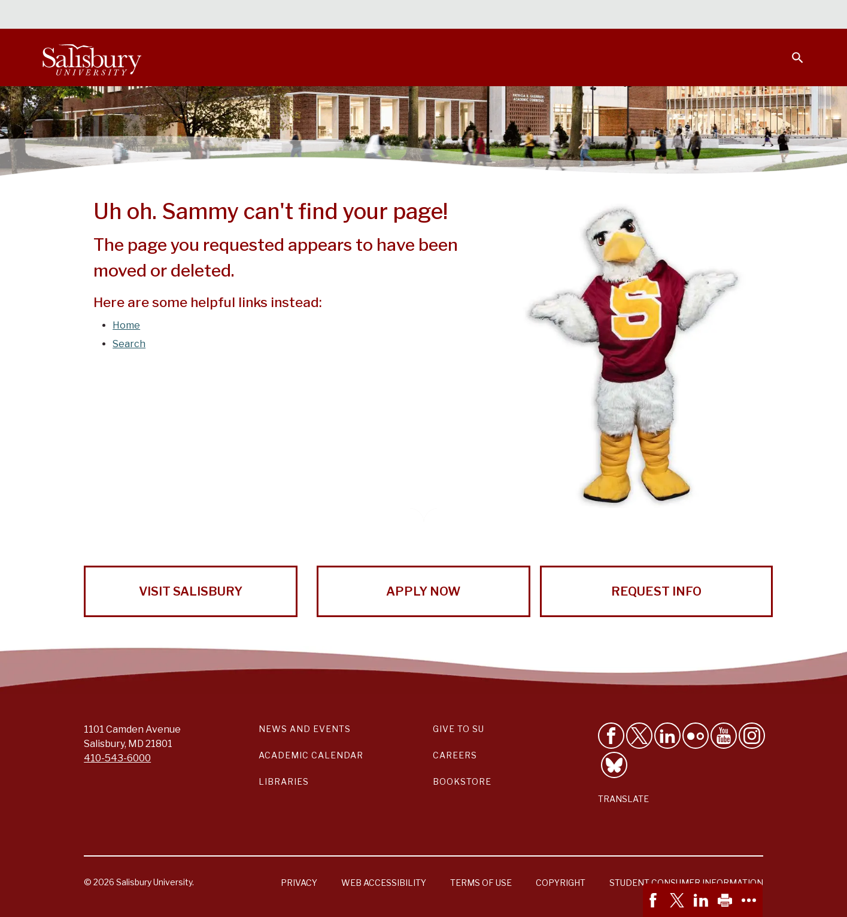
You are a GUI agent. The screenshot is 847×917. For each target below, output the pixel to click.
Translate (623, 799)
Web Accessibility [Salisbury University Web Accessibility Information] (383, 882)
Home (126, 325)
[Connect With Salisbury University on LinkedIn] (667, 735)
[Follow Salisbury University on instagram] (752, 735)
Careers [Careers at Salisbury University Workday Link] (455, 755)
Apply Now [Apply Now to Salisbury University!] (423, 591)
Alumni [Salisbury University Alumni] (722, 15)
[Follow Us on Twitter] (639, 735)
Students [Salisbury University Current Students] (530, 15)
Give (780, 15)
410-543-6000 (117, 758)
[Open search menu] (790, 50)
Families (671, 15)
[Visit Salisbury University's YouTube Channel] (724, 735)
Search (129, 344)
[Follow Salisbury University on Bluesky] (614, 765)
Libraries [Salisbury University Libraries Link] (284, 781)
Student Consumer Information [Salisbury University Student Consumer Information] (686, 882)
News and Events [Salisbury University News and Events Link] (305, 729)
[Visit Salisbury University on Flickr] (695, 735)
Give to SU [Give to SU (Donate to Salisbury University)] (458, 729)
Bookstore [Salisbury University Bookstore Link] (462, 781)
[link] (655, 900)
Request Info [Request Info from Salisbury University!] (656, 591)
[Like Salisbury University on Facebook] (611, 735)
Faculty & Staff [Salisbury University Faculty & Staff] (602, 15)
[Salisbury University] (92, 57)
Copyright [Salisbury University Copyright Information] (560, 882)
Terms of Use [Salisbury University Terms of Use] (481, 882)
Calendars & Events (447, 15)
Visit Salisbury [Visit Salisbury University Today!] (190, 591)
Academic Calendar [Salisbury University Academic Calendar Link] (311, 755)
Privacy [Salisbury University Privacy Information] (299, 882)
